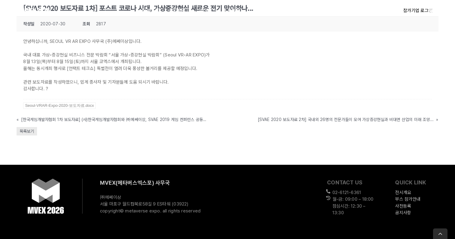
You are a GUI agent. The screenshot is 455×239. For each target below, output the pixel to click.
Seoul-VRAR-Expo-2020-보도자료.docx (59, 105)
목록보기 (27, 131)
